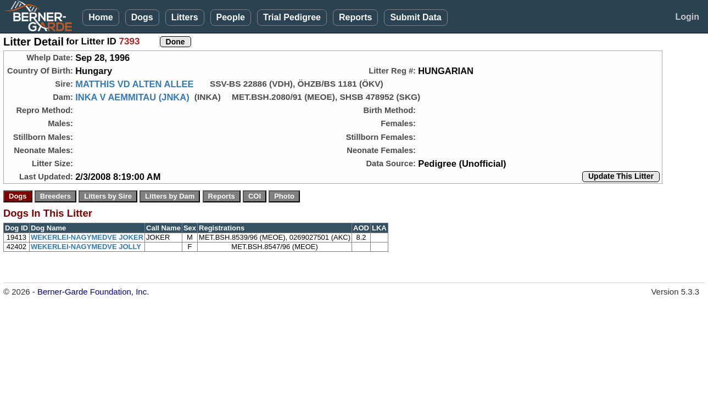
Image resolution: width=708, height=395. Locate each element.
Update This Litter (621, 176)
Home (100, 17)
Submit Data (415, 17)
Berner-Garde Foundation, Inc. (93, 291)
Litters (184, 17)
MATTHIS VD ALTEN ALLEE (134, 84)
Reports (355, 17)
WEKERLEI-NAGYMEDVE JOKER (87, 237)
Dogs (142, 17)
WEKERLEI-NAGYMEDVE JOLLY (86, 246)
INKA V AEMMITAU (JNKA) (132, 97)
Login (687, 16)
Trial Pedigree (292, 17)
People (230, 17)
